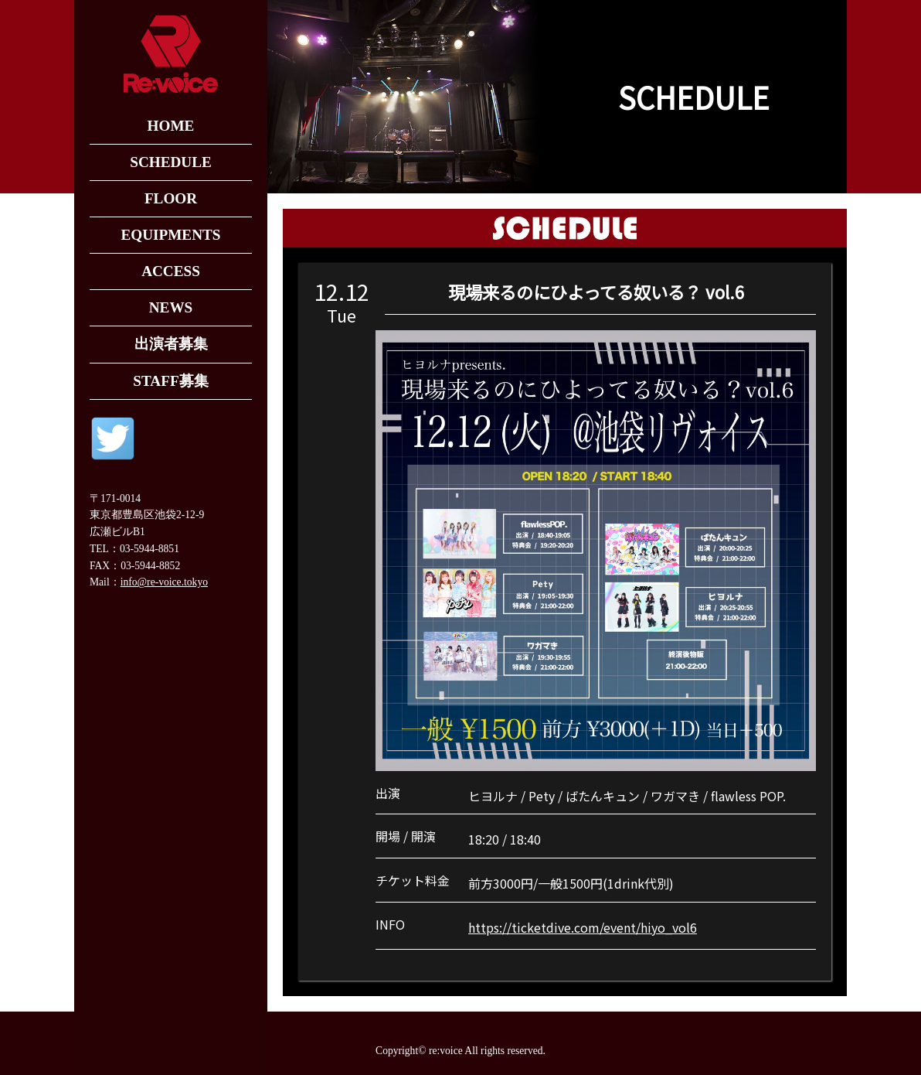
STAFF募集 (170, 381)
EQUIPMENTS (170, 235)
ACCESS (170, 271)
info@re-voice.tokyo (164, 582)
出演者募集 (171, 344)
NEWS (171, 307)
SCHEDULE (171, 162)
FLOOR (170, 198)
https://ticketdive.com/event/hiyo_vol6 (582, 927)
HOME (171, 126)
